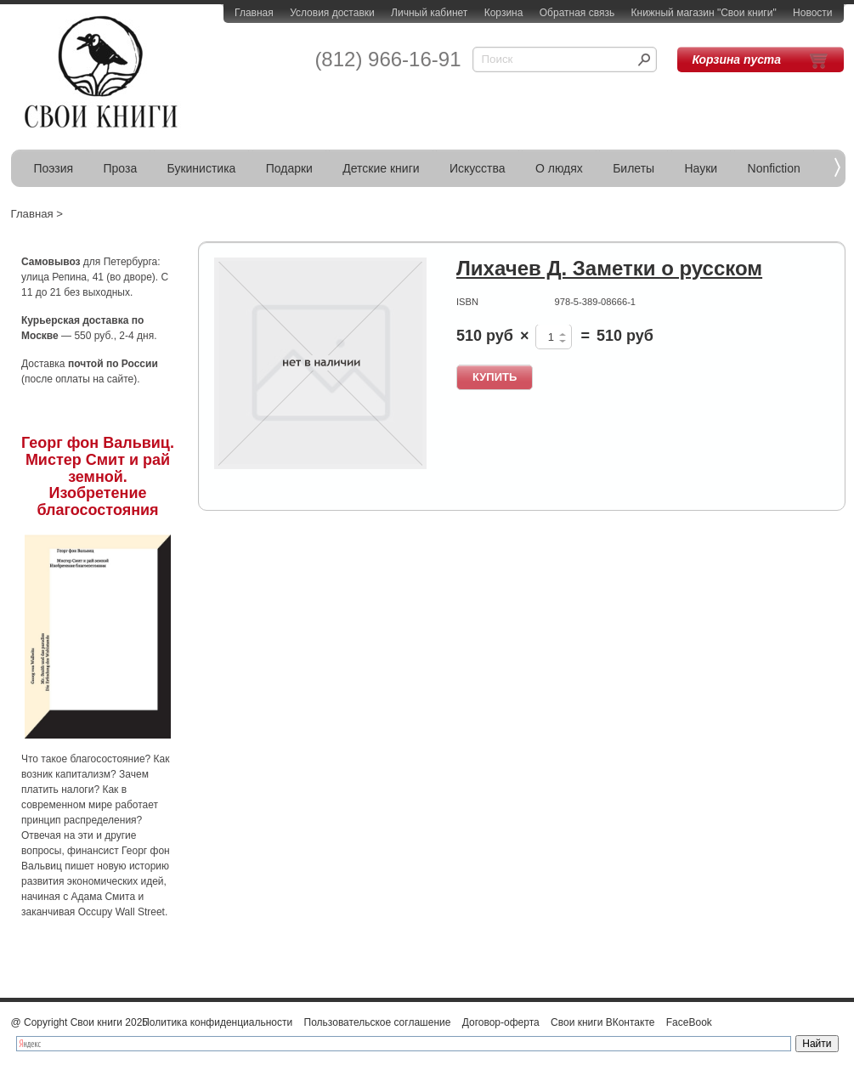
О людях (559, 168)
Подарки (289, 168)
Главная (254, 13)
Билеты (633, 168)
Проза (121, 168)
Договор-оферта (501, 1022)
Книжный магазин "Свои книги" (704, 13)
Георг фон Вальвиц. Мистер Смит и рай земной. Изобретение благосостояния (97, 476)
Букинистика (201, 168)
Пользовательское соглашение (377, 1022)
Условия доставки (332, 13)
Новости (812, 13)
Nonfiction (774, 168)
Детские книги (380, 168)
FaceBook (689, 1022)
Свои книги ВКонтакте (602, 1022)
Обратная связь (577, 13)
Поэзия (54, 168)
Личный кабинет (429, 13)
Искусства (478, 168)
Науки (701, 168)
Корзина (503, 13)
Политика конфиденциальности (217, 1022)
